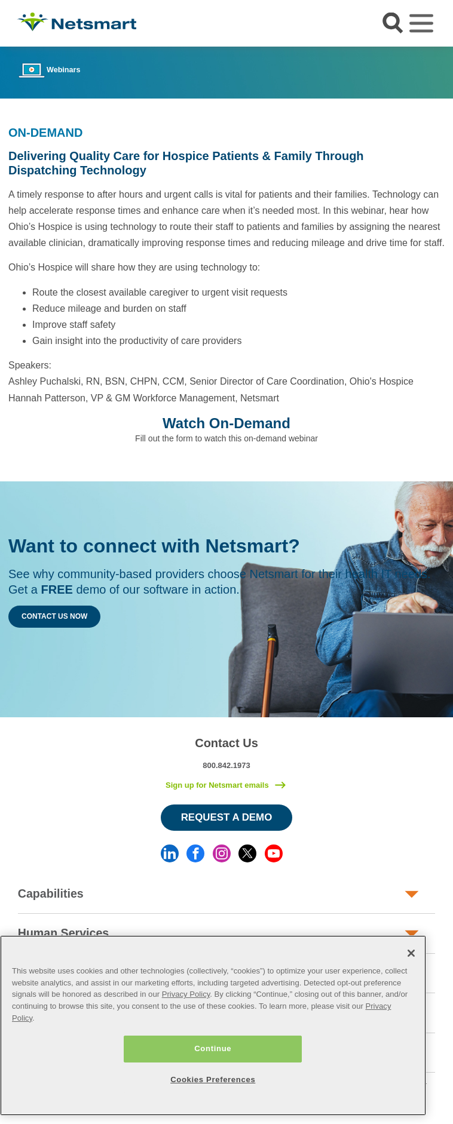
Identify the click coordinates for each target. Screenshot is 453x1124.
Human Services (63, 932)
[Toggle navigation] (421, 23)
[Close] (411, 953)
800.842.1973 (226, 765)
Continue (212, 1048)
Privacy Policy (186, 994)
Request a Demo (227, 817)
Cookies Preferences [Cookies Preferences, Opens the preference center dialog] (212, 1079)
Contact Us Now (54, 616)
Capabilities (51, 893)
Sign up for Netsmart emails (217, 785)
